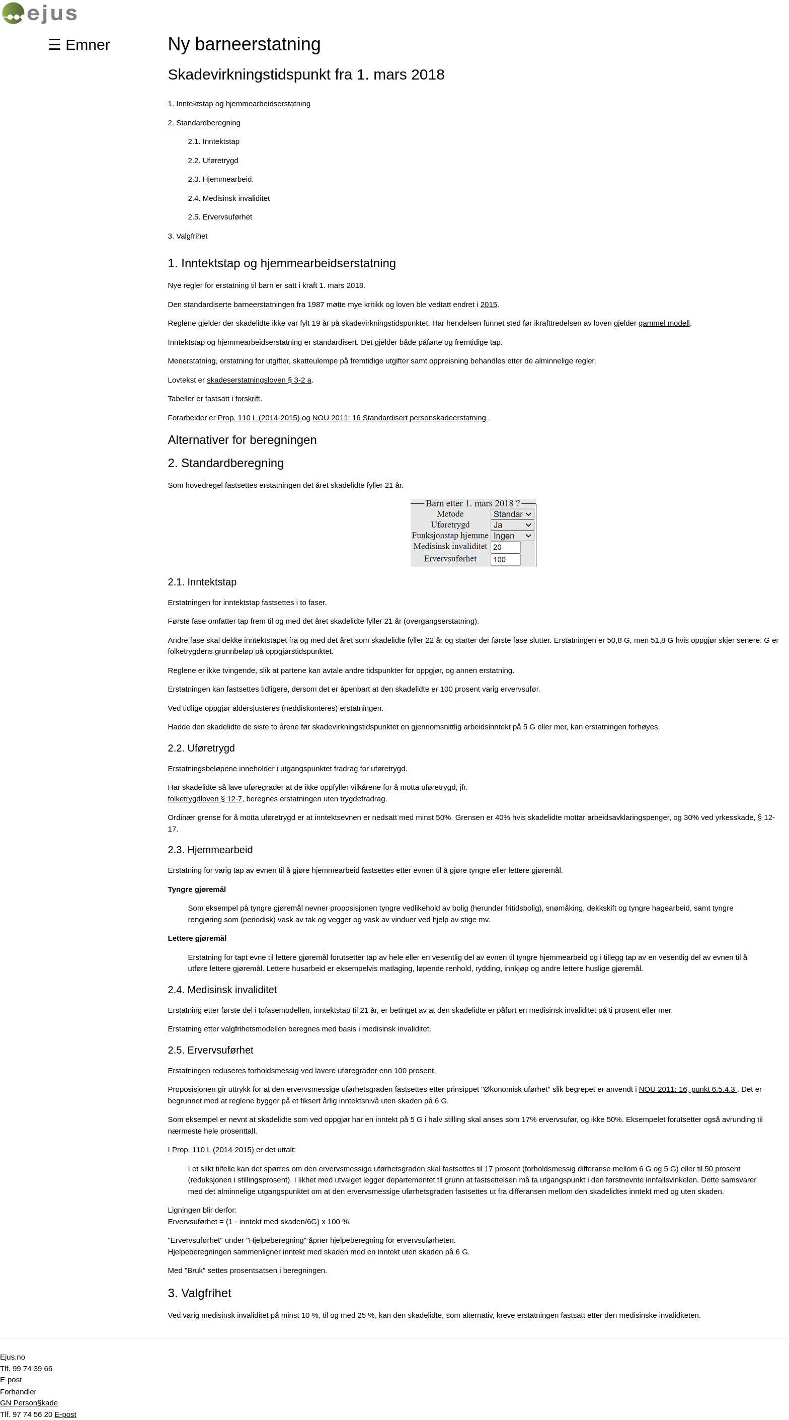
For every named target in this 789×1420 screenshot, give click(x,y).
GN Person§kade (29, 1402)
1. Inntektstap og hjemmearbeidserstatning (239, 103)
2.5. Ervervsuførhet (220, 216)
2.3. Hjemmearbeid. (221, 179)
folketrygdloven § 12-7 (205, 798)
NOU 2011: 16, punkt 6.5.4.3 (688, 1089)
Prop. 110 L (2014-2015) (260, 417)
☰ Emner (79, 44)
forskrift (247, 398)
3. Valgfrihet (188, 236)
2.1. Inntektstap (214, 141)
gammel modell (664, 323)
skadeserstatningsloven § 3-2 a (259, 380)
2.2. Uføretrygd (213, 160)
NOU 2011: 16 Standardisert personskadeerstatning (400, 417)
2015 (489, 304)
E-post (11, 1379)
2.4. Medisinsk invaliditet (229, 198)
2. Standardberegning (204, 122)
